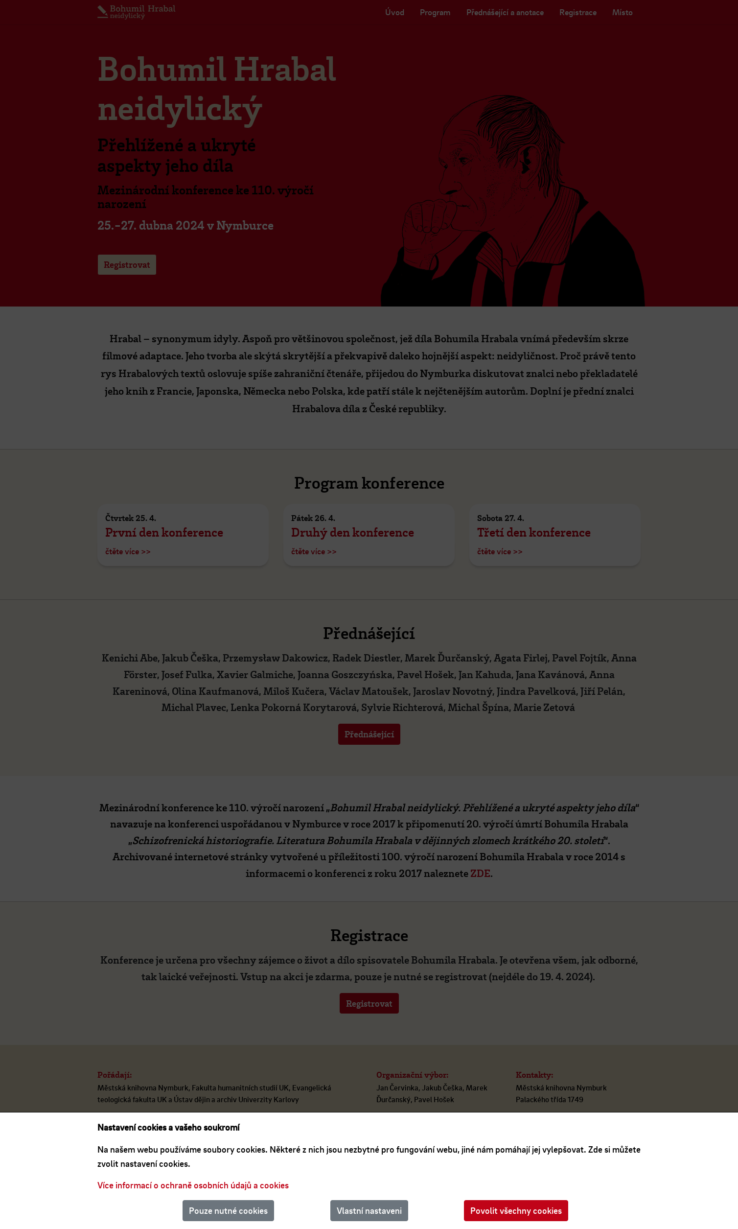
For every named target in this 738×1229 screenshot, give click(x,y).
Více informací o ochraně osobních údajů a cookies (193, 1185)
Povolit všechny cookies (516, 1210)
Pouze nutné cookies (228, 1210)
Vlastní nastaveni (369, 1210)
